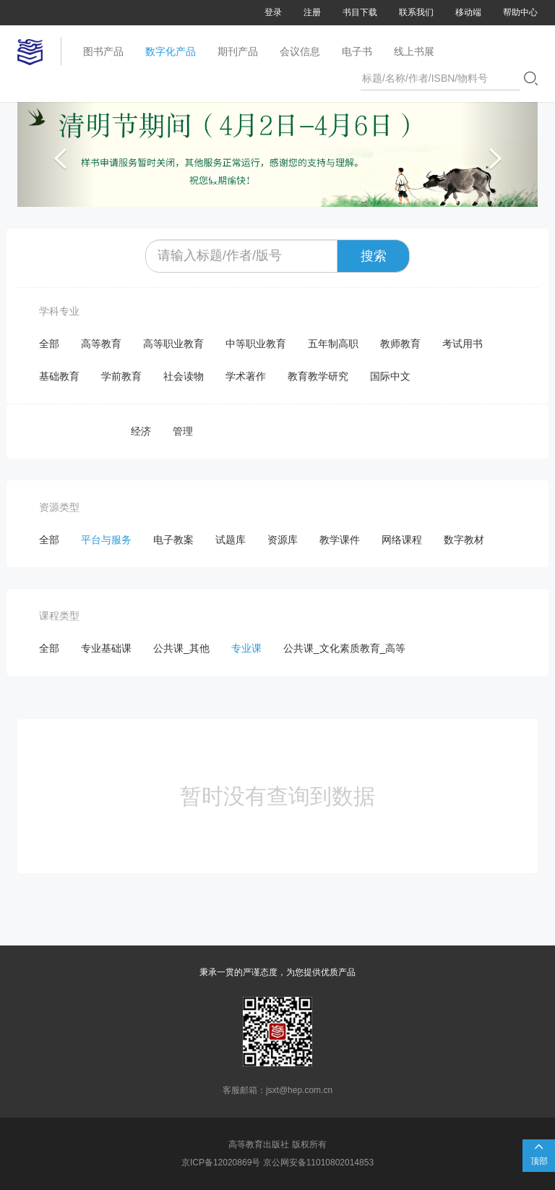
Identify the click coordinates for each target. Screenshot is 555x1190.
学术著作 (245, 376)
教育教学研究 (318, 376)
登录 (273, 12)
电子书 (357, 51)
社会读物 (183, 376)
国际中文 (390, 376)
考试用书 (462, 343)
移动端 (468, 12)
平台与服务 (106, 539)
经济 (141, 431)
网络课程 (402, 539)
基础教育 (59, 376)
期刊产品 (238, 51)
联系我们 (416, 12)
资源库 (282, 539)
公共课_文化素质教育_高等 (344, 648)
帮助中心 (520, 12)
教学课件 (339, 539)
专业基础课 (106, 648)
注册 (312, 12)
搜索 (374, 256)
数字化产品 (170, 51)
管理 (183, 431)
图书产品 (103, 51)
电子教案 (173, 539)
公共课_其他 (181, 648)
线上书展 (414, 51)
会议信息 (300, 51)
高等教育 (101, 343)
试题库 (230, 539)
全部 (49, 343)
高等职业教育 (173, 343)
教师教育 (400, 343)
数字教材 (464, 539)
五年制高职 (333, 343)
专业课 (246, 648)
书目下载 (360, 12)
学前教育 (121, 376)
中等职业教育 (255, 343)
